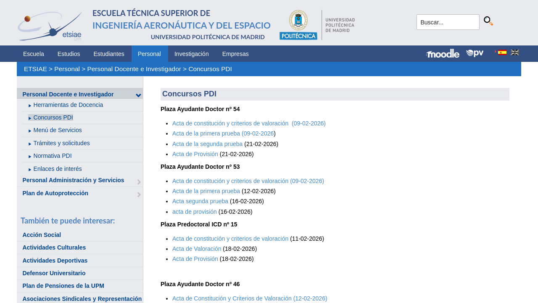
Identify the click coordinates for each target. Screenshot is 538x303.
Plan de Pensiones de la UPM (63, 285)
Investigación (191, 53)
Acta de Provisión (195, 154)
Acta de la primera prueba (206, 191)
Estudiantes (109, 53)
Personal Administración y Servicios (73, 180)
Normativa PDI (53, 155)
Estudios (69, 53)
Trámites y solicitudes (62, 143)
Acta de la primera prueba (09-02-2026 (223, 133)
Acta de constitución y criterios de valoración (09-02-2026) (249, 123)
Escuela (33, 53)
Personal (149, 53)
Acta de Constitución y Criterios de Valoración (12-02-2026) (249, 298)
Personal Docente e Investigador (134, 68)
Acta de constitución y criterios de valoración (231, 238)
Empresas (235, 53)
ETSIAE (35, 68)
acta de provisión (195, 211)
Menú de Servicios (58, 130)
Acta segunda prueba (200, 201)
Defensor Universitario (53, 273)
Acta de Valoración (196, 248)
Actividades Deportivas (54, 260)
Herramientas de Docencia (68, 104)
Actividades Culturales (54, 247)
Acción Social (41, 234)
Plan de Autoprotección (55, 193)
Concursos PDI (210, 68)
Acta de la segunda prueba (207, 144)
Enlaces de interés (58, 168)
